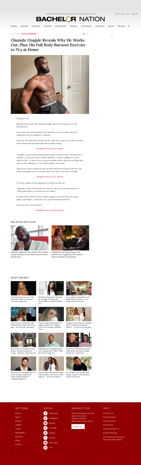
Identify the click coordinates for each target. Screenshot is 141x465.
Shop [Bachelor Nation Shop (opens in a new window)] (111, 26)
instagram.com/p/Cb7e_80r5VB (50, 177)
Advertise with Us (111, 429)
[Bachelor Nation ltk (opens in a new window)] (56, 448)
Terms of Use (109, 421)
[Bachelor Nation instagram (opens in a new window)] (119, 13)
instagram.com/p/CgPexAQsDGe (50, 210)
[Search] (129, 26)
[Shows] (24, 26)
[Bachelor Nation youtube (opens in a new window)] (133, 13)
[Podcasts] (60, 26)
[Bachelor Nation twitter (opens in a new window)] (131, 14)
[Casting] (100, 26)
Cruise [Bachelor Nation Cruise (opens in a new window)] (121, 26)
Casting (18, 436)
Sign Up (78, 426)
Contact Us (108, 413)
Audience (86, 26)
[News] (14, 26)
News (17, 417)
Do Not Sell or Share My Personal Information (113, 438)
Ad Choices (108, 425)
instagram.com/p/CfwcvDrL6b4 (50, 148)
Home (18, 413)
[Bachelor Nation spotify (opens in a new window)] (122, 13)
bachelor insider (29, 34)
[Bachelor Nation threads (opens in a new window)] (125, 13)
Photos (36, 26)
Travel (74, 26)
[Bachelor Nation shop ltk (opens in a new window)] (136, 13)
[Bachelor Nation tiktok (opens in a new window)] (128, 13)
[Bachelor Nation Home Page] (70, 18)
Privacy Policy (109, 417)
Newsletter (20, 433)
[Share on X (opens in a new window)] (87, 34)
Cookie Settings (110, 433)
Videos (48, 26)
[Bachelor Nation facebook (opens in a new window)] (117, 13)
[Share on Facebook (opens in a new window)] (84, 34)
